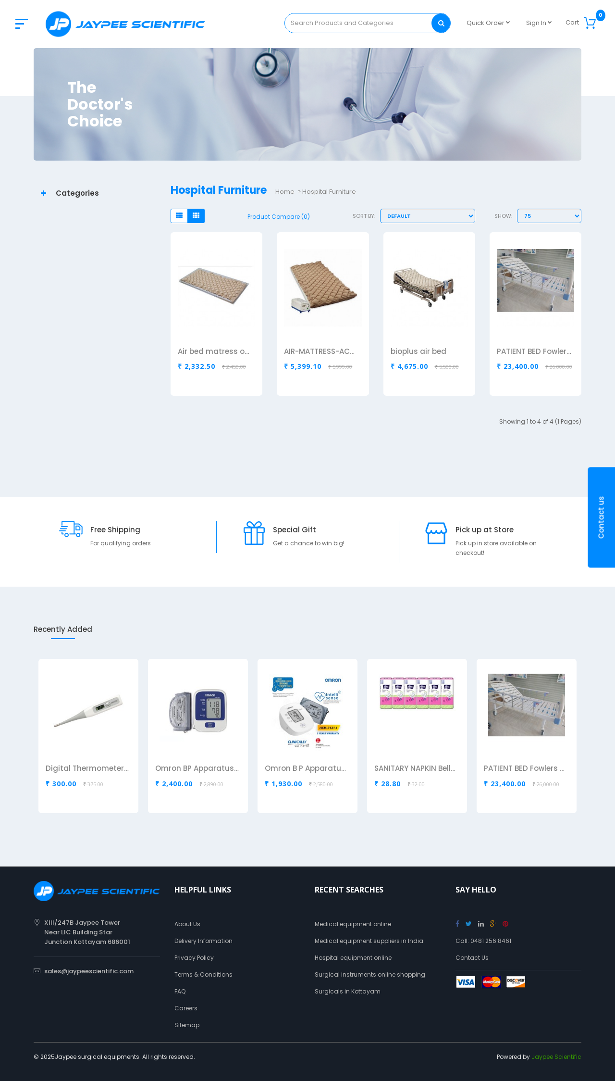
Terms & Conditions (203, 974)
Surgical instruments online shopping (370, 974)
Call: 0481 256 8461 (483, 941)
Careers (185, 1008)
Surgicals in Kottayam (348, 991)
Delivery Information (203, 941)
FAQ (179, 991)
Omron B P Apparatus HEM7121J (306, 769)
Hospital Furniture (329, 191)
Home (285, 191)
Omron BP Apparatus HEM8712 (197, 769)
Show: (503, 216)
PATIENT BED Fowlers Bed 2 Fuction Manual (525, 769)
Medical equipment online (353, 924)
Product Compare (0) (278, 217)
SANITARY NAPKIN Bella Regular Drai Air (416, 769)
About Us (187, 924)
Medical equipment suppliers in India (369, 941)
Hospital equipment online (353, 958)
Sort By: (364, 216)
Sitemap (186, 1025)
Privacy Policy (194, 958)
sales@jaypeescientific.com (89, 971)
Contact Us (472, 958)
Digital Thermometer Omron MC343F (87, 769)
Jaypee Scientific (556, 1057)
